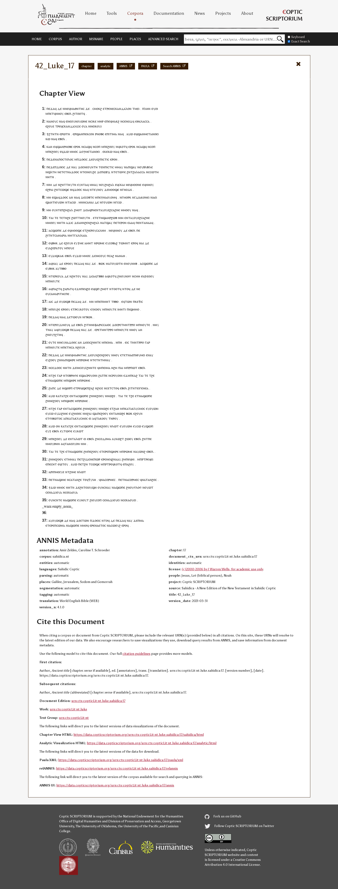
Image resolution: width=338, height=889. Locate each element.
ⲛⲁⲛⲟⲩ (51, 121)
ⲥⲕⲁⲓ (122, 184)
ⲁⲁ (131, 222)
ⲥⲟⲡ (97, 146)
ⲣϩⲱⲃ (113, 217)
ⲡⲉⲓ (106, 342)
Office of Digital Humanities (80, 821)
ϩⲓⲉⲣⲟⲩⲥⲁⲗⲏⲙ (96, 230)
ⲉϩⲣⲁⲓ (49, 189)
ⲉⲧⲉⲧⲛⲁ (65, 171)
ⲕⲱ (48, 138)
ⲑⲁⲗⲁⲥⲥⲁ (143, 121)
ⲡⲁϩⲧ (56, 288)
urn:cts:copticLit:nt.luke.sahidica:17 (98, 701)
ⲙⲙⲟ (73, 151)
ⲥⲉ (124, 121)
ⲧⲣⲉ (107, 108)
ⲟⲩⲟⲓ (154, 108)
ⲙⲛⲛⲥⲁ (84, 202)
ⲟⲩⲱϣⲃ (64, 301)
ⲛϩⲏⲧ (62, 184)
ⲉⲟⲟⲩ (97, 309)
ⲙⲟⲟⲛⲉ (136, 184)
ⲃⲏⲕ (55, 243)
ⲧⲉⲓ (137, 388)
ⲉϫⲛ (78, 288)
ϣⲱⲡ (149, 426)
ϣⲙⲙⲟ (134, 309)
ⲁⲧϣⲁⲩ (107, 222)
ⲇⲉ (60, 108)
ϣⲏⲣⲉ (71, 359)
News (199, 13)
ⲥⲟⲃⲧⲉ (89, 197)
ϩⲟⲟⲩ (111, 146)
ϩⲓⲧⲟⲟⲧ (78, 113)
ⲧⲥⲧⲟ (113, 388)
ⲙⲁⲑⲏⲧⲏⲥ (77, 108)
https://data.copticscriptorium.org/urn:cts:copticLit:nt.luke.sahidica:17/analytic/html (151, 743)
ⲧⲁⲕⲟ (100, 418)
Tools (112, 13)
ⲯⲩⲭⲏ (92, 479)
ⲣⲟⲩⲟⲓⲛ (92, 375)
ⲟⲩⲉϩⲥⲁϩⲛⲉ (112, 209)
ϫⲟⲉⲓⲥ (83, 159)
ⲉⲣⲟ (76, 146)
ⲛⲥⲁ (69, 479)
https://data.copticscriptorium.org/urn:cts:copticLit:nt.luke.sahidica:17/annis (115, 785)
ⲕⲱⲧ (80, 431)
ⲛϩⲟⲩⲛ (80, 347)
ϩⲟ (88, 288)
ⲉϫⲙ (126, 375)
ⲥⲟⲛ (91, 133)
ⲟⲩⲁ (84, 126)
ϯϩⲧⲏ (50, 133)
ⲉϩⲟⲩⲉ (50, 126)
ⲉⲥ (113, 479)
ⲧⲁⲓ (51, 217)
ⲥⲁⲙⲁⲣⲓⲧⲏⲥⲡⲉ (59, 293)
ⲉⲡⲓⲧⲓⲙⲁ (111, 133)
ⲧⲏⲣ (111, 418)
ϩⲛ (129, 171)
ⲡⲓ (102, 301)
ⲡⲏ (120, 342)
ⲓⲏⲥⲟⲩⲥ (101, 255)
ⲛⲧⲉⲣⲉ (53, 276)
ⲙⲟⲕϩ (98, 108)
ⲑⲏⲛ (57, 443)
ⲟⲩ (79, 121)
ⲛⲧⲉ (83, 171)
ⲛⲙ (70, 235)
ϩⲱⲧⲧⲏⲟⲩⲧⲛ (80, 217)
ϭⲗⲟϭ (138, 487)
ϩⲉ (68, 217)
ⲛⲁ (61, 121)
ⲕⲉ (136, 301)
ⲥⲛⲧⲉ (58, 500)
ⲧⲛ (56, 133)
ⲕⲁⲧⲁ (59, 395)
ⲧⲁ (69, 202)
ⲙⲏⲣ (100, 121)
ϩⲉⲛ (87, 222)
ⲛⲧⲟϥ (126, 288)
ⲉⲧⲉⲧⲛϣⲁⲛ (101, 217)
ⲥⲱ (73, 202)
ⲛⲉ (112, 108)
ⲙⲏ (48, 197)
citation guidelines (136, 654)
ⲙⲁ (108, 263)
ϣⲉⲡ (85, 388)
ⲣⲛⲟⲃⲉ (99, 133)
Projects (223, 13)
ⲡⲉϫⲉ (50, 159)
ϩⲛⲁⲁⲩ (116, 459)
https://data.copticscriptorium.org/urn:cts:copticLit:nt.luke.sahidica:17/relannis (117, 768)
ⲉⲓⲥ (89, 342)
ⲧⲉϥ (85, 479)
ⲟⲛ (58, 426)
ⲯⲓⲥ (140, 301)
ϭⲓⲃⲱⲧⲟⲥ (55, 418)
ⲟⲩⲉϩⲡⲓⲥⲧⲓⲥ (101, 159)
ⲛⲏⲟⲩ (60, 113)
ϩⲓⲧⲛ (49, 235)
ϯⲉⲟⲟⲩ (149, 276)
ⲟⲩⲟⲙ (111, 197)
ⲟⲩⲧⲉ (52, 342)
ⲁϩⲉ (51, 247)
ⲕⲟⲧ (123, 146)
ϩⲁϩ (91, 388)
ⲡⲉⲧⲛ (67, 347)
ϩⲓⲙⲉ (72, 471)
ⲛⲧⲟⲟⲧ (114, 288)
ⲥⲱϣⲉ (64, 189)
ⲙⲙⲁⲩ (119, 167)
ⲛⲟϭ (128, 276)
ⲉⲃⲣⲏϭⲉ (72, 375)
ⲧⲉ (94, 189)
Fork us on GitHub (223, 816)
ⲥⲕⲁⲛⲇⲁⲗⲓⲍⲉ (71, 126)
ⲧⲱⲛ (128, 301)
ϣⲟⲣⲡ (68, 388)
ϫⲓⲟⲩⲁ (57, 492)
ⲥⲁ (72, 347)
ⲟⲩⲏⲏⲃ (132, 263)
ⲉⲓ (138, 108)
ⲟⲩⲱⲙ (59, 202)
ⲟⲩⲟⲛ (76, 443)
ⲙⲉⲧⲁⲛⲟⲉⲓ (151, 133)
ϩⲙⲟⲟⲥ (77, 413)
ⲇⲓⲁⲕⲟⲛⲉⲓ (143, 197)
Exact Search (299, 41)
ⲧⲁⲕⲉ (68, 443)
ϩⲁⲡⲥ (52, 388)
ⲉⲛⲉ (85, 167)
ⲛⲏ (48, 176)
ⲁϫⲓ (69, 222)
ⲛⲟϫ (129, 121)
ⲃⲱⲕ (102, 263)
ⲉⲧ (52, 113)
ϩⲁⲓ (89, 413)
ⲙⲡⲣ (127, 367)
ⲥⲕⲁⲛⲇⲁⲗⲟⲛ (122, 108)
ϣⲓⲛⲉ (62, 479)
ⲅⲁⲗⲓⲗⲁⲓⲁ (80, 235)
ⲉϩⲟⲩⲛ (68, 243)
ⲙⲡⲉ (98, 301)
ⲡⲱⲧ (133, 367)
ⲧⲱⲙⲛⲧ (124, 243)
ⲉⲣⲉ (118, 324)
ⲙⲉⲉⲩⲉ (59, 471)
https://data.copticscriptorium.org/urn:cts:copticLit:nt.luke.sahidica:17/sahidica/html (138, 735)
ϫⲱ (66, 151)
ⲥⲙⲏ (137, 276)
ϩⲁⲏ (116, 408)
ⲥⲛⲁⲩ (107, 487)
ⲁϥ (87, 184)
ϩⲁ (100, 375)
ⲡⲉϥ (109, 121)
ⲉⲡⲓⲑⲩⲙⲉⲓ (138, 355)
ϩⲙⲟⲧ (78, 209)
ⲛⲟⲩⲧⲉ (55, 281)
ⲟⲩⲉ (71, 247)
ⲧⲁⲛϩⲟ (150, 479)
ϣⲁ (56, 197)
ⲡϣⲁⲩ (132, 167)
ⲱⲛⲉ (84, 121)
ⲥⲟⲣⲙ (108, 479)
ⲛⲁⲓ (91, 202)
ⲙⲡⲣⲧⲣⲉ (143, 459)
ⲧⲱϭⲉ (68, 431)
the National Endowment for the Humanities (150, 816)
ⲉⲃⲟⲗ (68, 113)
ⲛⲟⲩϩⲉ (91, 171)
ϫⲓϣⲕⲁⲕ (58, 255)
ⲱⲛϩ (142, 451)
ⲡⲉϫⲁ (50, 108)
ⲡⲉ (106, 146)
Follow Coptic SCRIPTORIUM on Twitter (239, 826)
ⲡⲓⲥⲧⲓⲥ (109, 167)
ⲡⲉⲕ (85, 133)
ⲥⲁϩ (111, 255)
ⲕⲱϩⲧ (119, 438)
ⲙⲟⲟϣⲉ (113, 189)
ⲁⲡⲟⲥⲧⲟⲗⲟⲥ (65, 159)
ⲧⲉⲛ (101, 167)
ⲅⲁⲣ (147, 342)
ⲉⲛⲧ (97, 209)
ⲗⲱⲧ (115, 426)
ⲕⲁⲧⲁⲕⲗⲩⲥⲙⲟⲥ (135, 408)
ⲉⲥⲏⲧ (53, 464)
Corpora (135, 13)
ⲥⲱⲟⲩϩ (116, 525)
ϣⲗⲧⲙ (52, 171)
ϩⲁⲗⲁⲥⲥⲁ (139, 171)
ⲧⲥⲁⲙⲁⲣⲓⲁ (59, 235)
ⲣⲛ (93, 209)
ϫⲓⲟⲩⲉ (114, 500)
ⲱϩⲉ (122, 413)
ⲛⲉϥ (67, 108)
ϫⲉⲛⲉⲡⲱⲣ (93, 459)
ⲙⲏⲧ (89, 243)
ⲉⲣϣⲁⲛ (78, 133)
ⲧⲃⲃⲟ (62, 268)
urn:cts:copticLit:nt (74, 718)
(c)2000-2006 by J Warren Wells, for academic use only (222, 569)
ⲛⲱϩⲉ (111, 395)
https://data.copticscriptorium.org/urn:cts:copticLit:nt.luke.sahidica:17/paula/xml (120, 760)
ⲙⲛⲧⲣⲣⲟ (129, 324)
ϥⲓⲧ (61, 464)
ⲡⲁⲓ (120, 367)
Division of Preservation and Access (134, 821)
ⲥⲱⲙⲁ (60, 525)
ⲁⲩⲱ (130, 133)
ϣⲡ (97, 288)
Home (90, 13)
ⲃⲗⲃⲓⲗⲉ (148, 167)
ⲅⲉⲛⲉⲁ (143, 388)
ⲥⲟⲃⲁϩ (113, 243)
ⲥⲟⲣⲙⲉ (132, 479)
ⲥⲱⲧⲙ (154, 171)
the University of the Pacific (138, 826)
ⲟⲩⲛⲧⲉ (56, 209)
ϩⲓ (84, 459)
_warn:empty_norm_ (57, 506)
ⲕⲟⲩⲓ (98, 126)
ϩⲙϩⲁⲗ (109, 184)
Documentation (169, 13)
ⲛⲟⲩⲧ (85, 500)
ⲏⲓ (132, 459)
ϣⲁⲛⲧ (50, 202)
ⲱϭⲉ (122, 171)
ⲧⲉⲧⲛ (63, 217)
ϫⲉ (87, 108)
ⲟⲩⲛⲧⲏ (93, 167)
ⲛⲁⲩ (55, 263)
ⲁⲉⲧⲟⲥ (101, 525)
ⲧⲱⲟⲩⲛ (76, 316)
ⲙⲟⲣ (126, 197)
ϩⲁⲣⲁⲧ (67, 288)
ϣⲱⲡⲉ (56, 230)
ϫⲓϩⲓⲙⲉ (63, 413)
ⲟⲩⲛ (74, 121)
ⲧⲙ (134, 108)
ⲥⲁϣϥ (88, 146)
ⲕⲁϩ (135, 375)
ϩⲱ (127, 438)
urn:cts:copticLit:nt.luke (68, 709)
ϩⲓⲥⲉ (100, 388)
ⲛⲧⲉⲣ (52, 324)
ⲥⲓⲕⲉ (93, 121)
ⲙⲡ (51, 309)
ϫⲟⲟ (74, 171)
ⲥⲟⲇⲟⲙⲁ (105, 438)
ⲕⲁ (70, 492)
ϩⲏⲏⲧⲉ (96, 342)
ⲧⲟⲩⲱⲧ (115, 263)
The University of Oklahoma (96, 826)
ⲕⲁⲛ (49, 146)
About (247, 13)
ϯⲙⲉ (80, 243)
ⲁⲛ (71, 197)
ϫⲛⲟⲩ (64, 324)
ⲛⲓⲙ (49, 184)
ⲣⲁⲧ (57, 247)
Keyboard (296, 37)
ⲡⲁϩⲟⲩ (129, 464)
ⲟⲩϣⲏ (92, 487)
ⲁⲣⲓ (51, 471)
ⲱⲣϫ (106, 171)
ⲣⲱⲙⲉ (100, 243)
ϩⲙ (115, 367)
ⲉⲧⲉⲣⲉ (104, 451)
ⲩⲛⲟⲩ (99, 189)
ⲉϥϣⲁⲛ (139, 133)
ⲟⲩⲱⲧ (149, 487)
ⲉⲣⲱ (63, 133)
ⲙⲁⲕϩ (115, 121)
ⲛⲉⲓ (92, 126)
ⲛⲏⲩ (156, 324)
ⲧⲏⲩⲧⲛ (71, 184)
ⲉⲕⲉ (105, 151)
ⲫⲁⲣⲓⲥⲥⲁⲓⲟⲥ (103, 324)
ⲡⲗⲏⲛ (146, 108)
